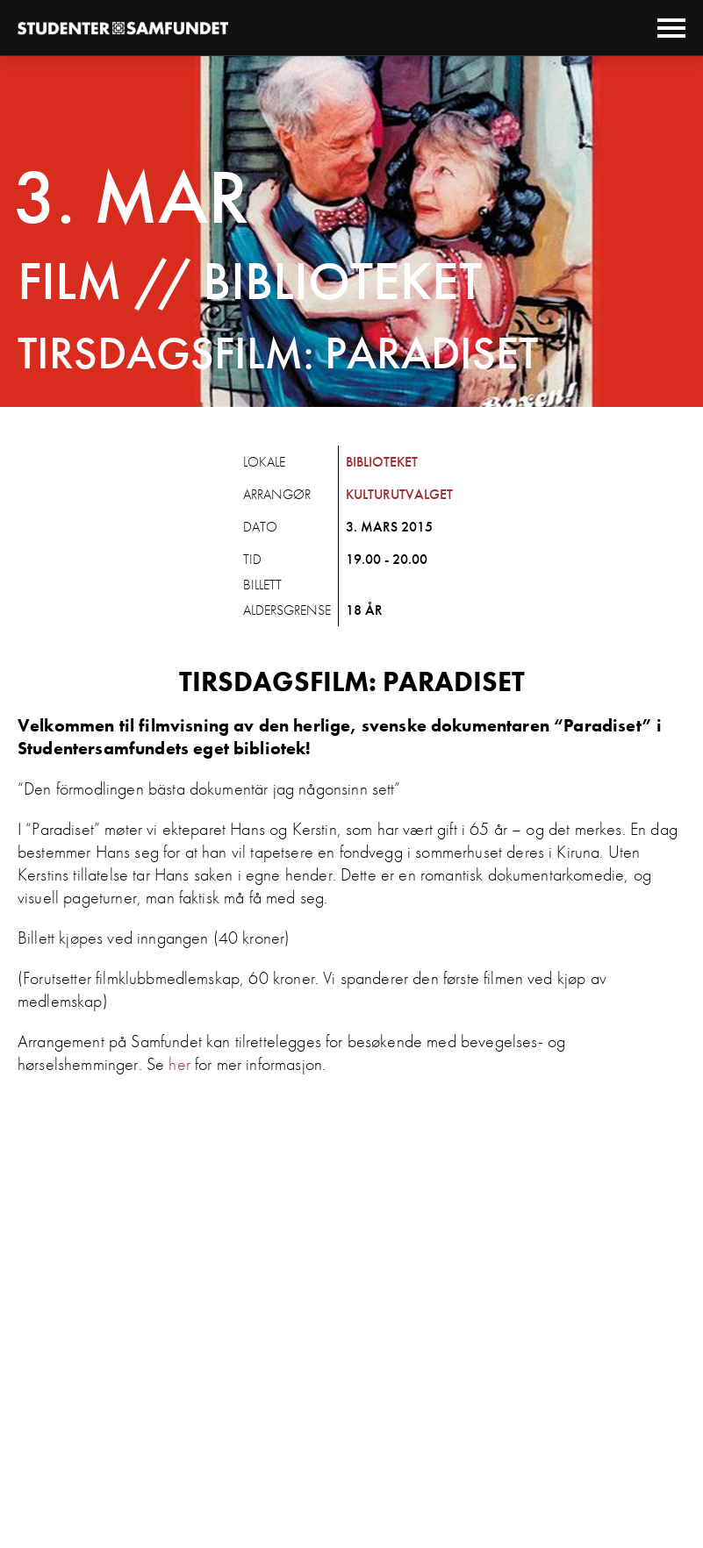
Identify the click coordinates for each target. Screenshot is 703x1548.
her (179, 1063)
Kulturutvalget (399, 494)
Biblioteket (382, 462)
